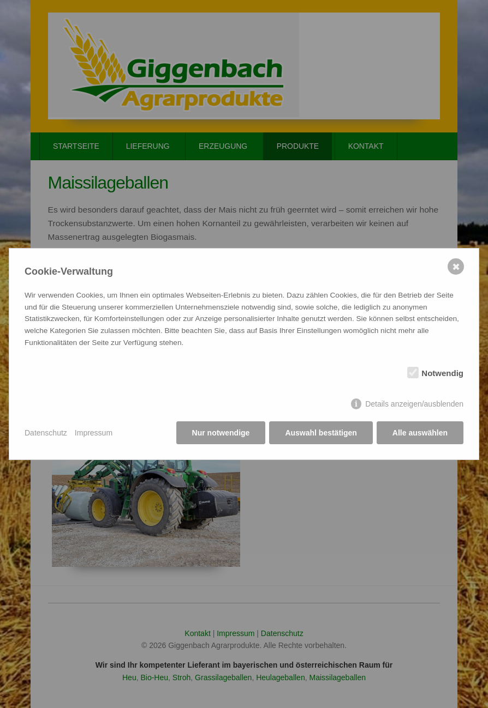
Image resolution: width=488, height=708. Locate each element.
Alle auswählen (420, 432)
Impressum (93, 432)
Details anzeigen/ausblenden (414, 404)
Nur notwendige (221, 432)
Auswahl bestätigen (320, 432)
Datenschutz (46, 432)
